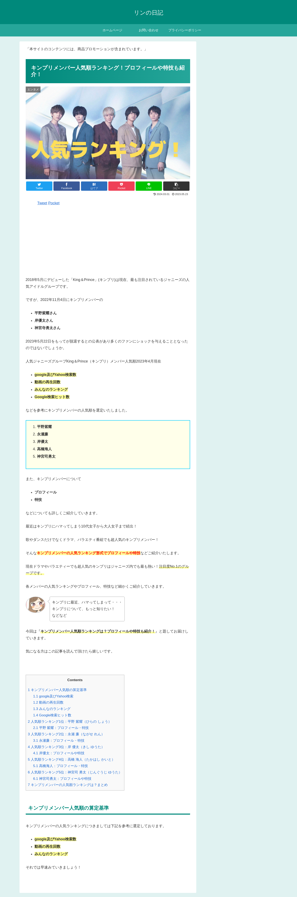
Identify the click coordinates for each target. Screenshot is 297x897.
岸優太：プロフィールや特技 (58, 753)
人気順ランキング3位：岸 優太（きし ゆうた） (66, 747)
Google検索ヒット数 (52, 715)
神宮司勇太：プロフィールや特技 (62, 779)
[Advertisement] (108, 241)
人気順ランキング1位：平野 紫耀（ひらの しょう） (70, 722)
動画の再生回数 (48, 702)
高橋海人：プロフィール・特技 (60, 766)
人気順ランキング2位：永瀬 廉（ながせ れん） (66, 734)
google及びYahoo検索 (53, 696)
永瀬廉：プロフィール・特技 (58, 741)
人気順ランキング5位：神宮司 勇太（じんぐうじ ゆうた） (75, 772)
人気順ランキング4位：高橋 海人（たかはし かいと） (71, 759)
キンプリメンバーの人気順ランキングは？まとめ (68, 785)
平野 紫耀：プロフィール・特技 (61, 728)
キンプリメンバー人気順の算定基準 (57, 690)
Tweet (42, 203)
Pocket (54, 203)
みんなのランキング (51, 709)
